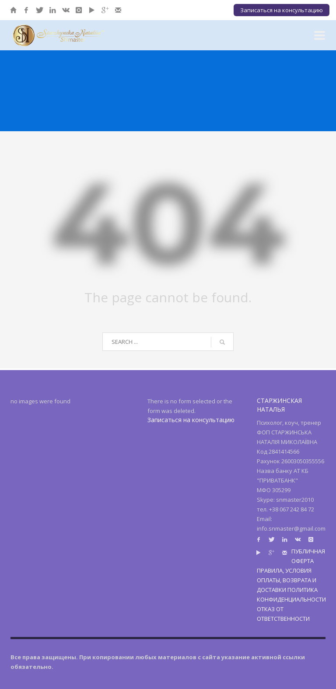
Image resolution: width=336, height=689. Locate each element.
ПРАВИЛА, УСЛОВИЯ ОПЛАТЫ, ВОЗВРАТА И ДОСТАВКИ (286, 580)
